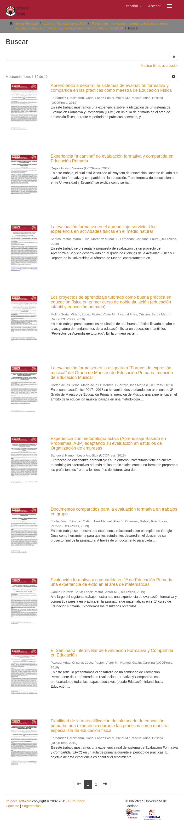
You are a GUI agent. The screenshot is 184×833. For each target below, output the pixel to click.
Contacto (12, 806)
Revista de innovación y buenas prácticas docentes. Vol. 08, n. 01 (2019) (69, 28)
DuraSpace (76, 801)
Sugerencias (31, 806)
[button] (133, 6)
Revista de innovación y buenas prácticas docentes (130, 23)
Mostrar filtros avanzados (159, 66)
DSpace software (18, 801)
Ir (174, 57)
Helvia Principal (26, 23)
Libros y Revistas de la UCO (65, 23)
